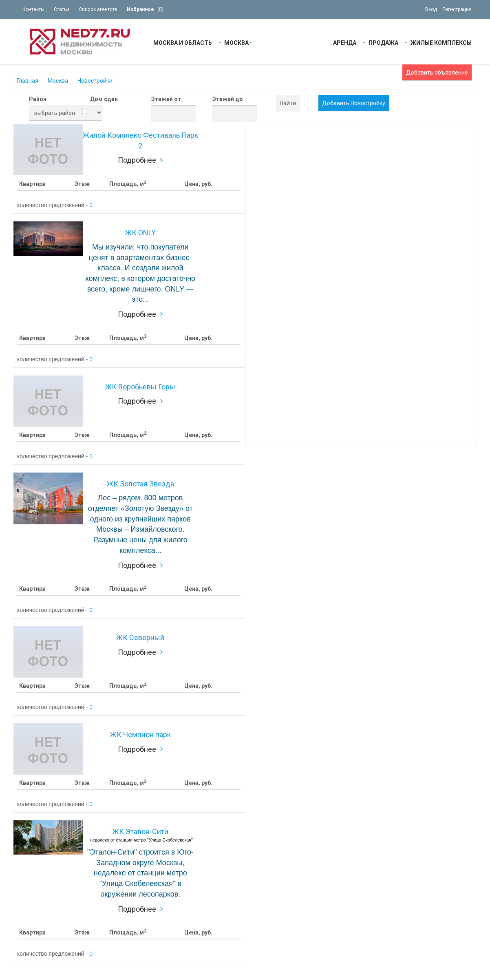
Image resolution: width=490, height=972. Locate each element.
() (145, 9)
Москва (236, 42)
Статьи (61, 9)
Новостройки (95, 80)
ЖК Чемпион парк (140, 734)
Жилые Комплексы (441, 42)
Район (37, 99)
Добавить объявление (437, 72)
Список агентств (98, 9)
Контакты (33, 9)
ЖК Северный (140, 637)
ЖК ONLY (140, 232)
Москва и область (182, 42)
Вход (431, 9)
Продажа (383, 42)
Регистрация (457, 9)
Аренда (344, 42)
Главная (27, 80)
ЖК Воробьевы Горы (140, 386)
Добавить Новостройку (353, 103)
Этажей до (227, 99)
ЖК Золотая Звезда (140, 483)
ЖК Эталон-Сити (140, 831)
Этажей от (166, 99)
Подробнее (137, 160)
